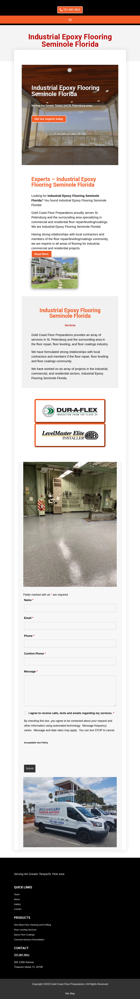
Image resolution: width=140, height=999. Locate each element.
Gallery (17, 904)
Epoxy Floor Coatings (24, 934)
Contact (17, 909)
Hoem (17, 894)
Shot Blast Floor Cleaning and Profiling (32, 925)
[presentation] (47, 755)
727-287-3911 (71, 9)
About (17, 899)
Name (28, 600)
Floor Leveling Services (25, 930)
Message (31, 671)
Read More (41, 254)
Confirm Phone (35, 653)
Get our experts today (48, 118)
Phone (29, 635)
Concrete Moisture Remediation (29, 939)
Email (28, 618)
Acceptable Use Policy (36, 742)
